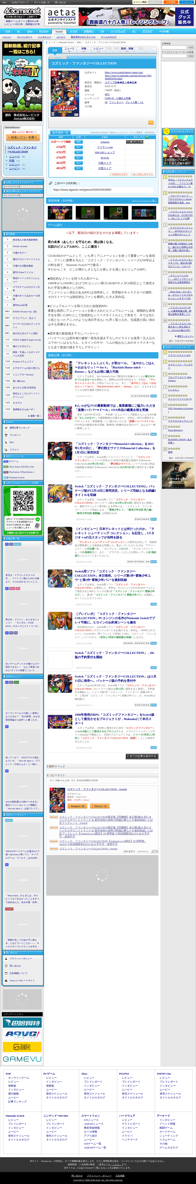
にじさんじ (173, 390)
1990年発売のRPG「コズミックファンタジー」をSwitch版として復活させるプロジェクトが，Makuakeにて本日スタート (114, 719)
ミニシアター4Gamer (23, 374)
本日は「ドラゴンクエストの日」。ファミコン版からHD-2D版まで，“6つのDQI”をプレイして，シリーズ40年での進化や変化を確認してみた (23, 579)
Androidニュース (93, 1123)
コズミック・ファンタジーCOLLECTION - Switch (97, 789)
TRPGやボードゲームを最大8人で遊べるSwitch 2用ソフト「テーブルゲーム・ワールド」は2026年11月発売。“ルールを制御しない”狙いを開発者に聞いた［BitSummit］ (23, 855)
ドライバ (14, 449)
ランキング (186, 2)
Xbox (29, 31)
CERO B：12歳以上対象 (118, 98)
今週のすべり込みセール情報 (26, 297)
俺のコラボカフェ (22, 346)
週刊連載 (13, 1093)
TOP (7, 31)
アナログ (147, 31)
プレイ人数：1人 (134, 102)
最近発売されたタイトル (83, 37)
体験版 (12, 1085)
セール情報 (90, 1131)
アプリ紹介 (90, 1135)
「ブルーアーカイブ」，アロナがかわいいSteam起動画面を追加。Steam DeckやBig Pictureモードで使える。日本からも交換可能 (180, 199)
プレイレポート (24, 37)
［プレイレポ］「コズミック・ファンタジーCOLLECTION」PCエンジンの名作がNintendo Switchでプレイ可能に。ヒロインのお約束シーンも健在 (115, 618)
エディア (110, 82)
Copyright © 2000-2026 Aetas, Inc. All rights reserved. (98, 1180)
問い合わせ (60, 2)
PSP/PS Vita (164, 1073)
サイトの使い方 (42, 2)
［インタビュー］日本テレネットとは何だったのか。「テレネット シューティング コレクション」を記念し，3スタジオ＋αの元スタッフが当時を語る (114, 533)
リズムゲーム (167, 1139)
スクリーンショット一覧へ (144, 200)
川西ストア (104, 162)
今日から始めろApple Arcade (27, 340)
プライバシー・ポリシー (99, 1175)
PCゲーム (14, 461)
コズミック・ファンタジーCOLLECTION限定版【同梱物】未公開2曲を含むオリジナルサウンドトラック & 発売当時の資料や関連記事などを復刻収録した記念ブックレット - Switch (106, 820)
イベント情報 (167, 1123)
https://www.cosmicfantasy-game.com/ (124, 72)
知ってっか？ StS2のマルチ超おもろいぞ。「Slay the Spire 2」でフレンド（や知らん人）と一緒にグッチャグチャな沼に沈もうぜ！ (23, 761)
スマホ (73, 31)
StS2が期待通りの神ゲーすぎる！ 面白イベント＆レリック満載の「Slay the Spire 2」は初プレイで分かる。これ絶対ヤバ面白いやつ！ (23, 805)
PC (18, 31)
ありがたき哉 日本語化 (24, 387)
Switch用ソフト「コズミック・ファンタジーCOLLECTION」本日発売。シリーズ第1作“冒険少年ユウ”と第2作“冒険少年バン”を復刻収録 (113, 576)
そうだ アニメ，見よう (24, 318)
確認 (79, 142)
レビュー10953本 (13, 24)
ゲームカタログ (109, 37)
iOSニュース (91, 1119)
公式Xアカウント (20, 2)
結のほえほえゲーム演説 (25, 333)
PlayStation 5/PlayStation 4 (21, 472)
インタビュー (44, 37)
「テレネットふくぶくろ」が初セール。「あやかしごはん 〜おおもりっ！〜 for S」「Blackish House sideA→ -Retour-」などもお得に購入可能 (114, 367)
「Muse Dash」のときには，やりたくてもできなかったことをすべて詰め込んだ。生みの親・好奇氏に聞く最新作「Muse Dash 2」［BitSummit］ (22, 899)
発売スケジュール (56, 1093)
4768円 (61, 147)
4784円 (61, 157)
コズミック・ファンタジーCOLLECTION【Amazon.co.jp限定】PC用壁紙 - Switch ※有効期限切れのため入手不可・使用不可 (102, 843)
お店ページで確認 (61, 141)
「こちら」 (116, 1164)
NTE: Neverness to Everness (180, 410)
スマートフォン (90, 1115)
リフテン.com (105, 147)
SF (106, 102)
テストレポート (131, 1123)
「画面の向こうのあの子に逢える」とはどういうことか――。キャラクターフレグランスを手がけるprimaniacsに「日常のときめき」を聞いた (23, 943)
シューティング (168, 1135)
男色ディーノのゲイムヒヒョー (26, 280)
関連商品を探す (120, 174)
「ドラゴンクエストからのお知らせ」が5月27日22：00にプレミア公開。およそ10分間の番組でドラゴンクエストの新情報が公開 (180, 215)
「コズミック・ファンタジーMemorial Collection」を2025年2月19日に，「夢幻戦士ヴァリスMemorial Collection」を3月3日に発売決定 (115, 448)
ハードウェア (118, 31)
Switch (59, 31)
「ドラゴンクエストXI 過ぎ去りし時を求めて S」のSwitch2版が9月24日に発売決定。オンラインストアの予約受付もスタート (180, 327)
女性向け (89, 31)
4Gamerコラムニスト (23, 361)
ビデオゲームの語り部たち (26, 368)
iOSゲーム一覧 (92, 1143)
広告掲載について (19, 973)
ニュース (14, 156)
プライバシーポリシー (21, 958)
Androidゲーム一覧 (95, 1147)
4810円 (61, 162)
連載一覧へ (35, 416)
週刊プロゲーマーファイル (26, 259)
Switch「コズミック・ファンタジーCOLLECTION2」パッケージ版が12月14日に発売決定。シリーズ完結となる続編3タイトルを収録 (115, 491)
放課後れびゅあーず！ (24, 409)
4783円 (61, 152)
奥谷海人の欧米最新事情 (25, 240)
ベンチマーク (130, 1139)
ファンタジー (116, 102)
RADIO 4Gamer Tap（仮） (25, 311)
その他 (163, 1143)
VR (102, 31)
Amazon (104, 141)
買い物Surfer (19, 381)
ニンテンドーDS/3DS (55, 1115)
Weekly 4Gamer (20, 246)
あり (79, 147)
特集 (11, 160)
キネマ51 (17, 403)
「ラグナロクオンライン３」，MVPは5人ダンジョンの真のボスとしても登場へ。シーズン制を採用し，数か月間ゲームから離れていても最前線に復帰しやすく (180, 231)
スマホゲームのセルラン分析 (26, 289)
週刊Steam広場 (20, 305)
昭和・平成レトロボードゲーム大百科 (26, 354)
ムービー (61, 37)
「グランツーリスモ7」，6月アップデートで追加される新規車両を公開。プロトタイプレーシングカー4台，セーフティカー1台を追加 (180, 279)
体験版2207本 (32, 24)
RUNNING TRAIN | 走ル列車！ (180, 441)
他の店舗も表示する (143, 174)
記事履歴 (170, 2)
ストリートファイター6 (180, 399)
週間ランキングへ (185, 336)
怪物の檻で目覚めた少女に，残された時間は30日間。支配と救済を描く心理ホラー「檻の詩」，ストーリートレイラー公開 (180, 247)
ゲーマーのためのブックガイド (26, 326)
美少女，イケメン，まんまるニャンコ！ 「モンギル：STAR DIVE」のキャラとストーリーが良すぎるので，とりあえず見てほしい (23, 623)
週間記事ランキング (20, 427)
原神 (170, 452)
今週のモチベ (19, 253)
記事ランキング (17, 1101)
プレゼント (15, 435)
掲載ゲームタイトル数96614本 (22, 21)
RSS (4, 2)
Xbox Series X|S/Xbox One (21, 466)
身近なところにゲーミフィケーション (26, 395)
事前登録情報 (92, 1127)
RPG (107, 94)
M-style (105, 157)
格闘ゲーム (166, 1127)
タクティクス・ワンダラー (180, 366)
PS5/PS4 (43, 31)
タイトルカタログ (56, 1097)
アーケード (163, 1115)
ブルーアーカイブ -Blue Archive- (180, 379)
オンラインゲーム (18, 1077)
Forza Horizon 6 (175, 430)
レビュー (6, 37)
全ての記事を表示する (143, 756)
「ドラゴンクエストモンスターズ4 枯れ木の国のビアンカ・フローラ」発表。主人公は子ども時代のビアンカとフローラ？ (180, 263)
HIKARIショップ (105, 152)
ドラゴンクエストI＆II (179, 355)
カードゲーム (167, 1131)
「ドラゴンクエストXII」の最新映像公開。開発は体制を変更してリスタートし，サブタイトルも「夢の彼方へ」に (180, 311)
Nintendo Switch (16, 477)
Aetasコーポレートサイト (22, 980)
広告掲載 (120, 1175)
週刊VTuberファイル (23, 272)
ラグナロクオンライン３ (180, 421)
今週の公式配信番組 (23, 266)
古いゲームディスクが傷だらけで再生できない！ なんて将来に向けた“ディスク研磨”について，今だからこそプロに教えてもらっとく (22, 667)
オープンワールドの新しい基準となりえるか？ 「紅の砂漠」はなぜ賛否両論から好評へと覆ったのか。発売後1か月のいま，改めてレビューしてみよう (23, 717)
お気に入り (155, 2)
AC (134, 31)
